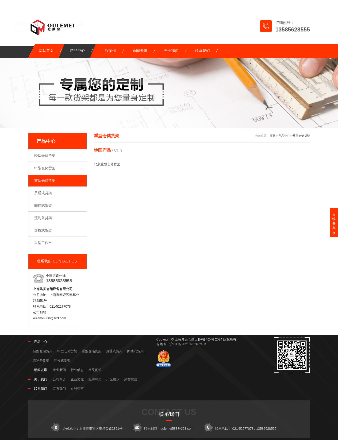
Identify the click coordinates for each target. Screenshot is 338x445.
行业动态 (77, 370)
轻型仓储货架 (44, 156)
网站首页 (46, 51)
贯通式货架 (43, 193)
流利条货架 (43, 218)
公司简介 (59, 379)
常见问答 (95, 370)
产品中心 (77, 51)
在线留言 (237, 5)
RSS (287, 5)
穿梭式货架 (43, 230)
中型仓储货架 (44, 168)
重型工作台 (43, 243)
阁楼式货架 (43, 205)
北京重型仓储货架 (107, 164)
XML (302, 5)
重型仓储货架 (44, 180)
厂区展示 (112, 379)
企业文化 (77, 379)
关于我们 (171, 51)
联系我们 (202, 51)
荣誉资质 (130, 379)
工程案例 (108, 51)
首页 (272, 135)
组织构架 (95, 379)
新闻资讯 (139, 51)
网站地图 (264, 5)
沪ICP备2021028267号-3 (187, 344)
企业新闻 (59, 370)
